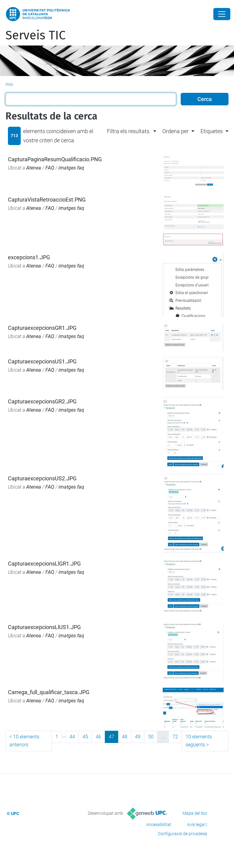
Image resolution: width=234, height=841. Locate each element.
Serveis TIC (35, 35)
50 (151, 737)
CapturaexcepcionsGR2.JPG (42, 401)
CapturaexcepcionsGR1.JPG (42, 328)
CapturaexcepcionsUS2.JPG (42, 478)
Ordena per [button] (175, 131)
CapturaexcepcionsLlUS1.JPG (44, 627)
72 (175, 737)
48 (124, 737)
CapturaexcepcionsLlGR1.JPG (44, 563)
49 (137, 737)
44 (72, 737)
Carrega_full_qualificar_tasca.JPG (48, 692)
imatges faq (71, 168)
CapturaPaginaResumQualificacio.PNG (55, 159)
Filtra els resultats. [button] (129, 131)
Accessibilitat (158, 824)
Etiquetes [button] (211, 131)
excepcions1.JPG (29, 257)
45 (85, 737)
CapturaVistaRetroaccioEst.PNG (47, 199)
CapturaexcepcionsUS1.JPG (42, 361)
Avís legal (196, 824)
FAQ (49, 168)
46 (98, 737)
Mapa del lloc (195, 813)
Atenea (33, 168)
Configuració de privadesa (182, 833)
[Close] (221, 14)
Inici (9, 84)
